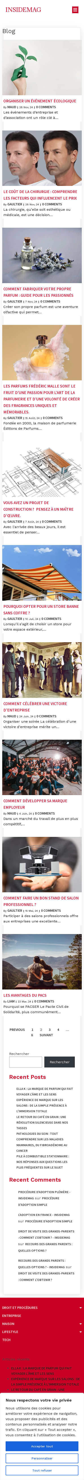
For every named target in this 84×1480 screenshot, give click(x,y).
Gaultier (14, 204)
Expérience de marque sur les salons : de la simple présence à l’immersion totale (41, 1105)
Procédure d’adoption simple (48, 1221)
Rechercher (19, 1054)
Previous (17, 1029)
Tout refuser (42, 1470)
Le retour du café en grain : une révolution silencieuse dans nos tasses (42, 1122)
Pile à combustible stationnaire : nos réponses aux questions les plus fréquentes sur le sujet (42, 1161)
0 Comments (46, 107)
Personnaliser (42, 1458)
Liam (11, 1001)
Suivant (46, 1035)
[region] (42, 1436)
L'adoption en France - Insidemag (44, 1215)
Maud (11, 107)
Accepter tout (42, 1446)
